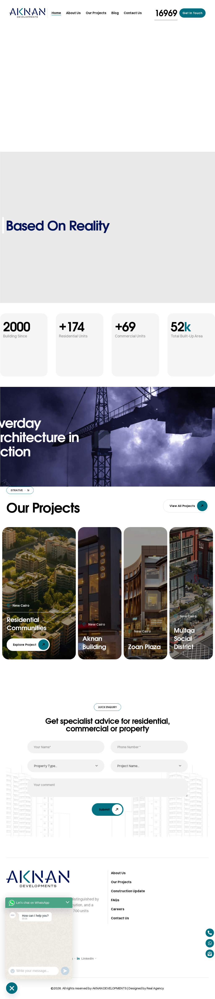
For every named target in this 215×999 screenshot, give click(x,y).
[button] (166, 13)
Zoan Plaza (137, 641)
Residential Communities (29, 622)
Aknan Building (95, 641)
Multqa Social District (185, 637)
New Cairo (21, 603)
